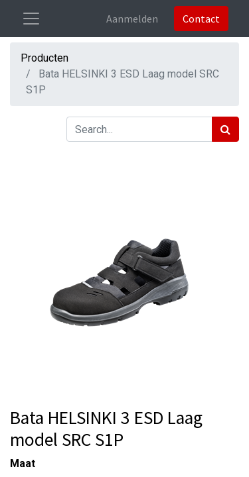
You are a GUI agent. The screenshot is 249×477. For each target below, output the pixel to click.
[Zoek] (225, 129)
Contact (201, 18)
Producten (44, 58)
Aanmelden (132, 18)
